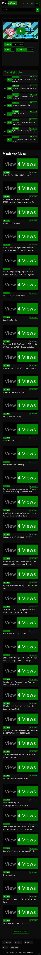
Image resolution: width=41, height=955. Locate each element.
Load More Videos (20, 932)
